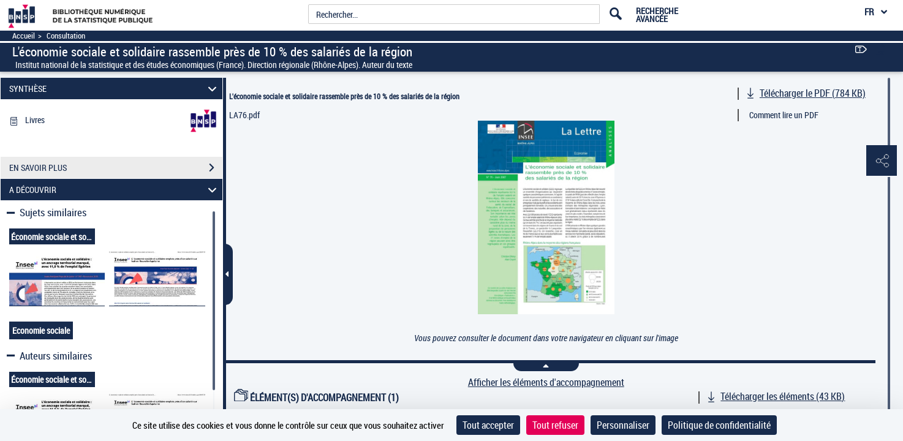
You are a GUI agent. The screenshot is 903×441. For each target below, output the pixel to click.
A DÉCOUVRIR (114, 189)
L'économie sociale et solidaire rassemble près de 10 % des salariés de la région (344, 96)
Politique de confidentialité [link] (719, 425)
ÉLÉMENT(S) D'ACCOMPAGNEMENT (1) (316, 397)
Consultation (66, 36)
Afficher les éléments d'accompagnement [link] (546, 382)
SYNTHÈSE (114, 88)
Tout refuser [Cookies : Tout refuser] (555, 425)
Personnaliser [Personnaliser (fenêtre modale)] (623, 425)
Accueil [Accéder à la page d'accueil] (23, 36)
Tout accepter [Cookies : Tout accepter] (488, 425)
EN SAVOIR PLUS (115, 167)
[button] (881, 161)
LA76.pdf (244, 115)
